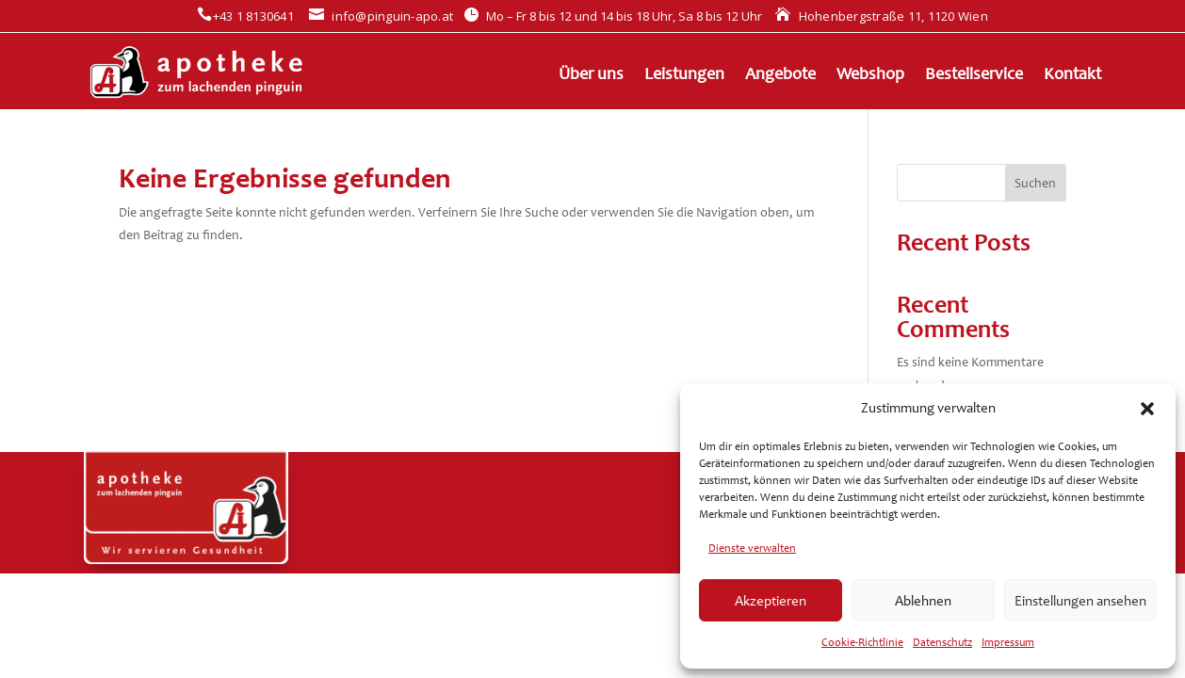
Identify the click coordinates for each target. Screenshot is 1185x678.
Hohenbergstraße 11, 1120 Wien (881, 16)
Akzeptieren (770, 600)
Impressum (1008, 642)
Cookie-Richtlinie (862, 642)
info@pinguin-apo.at (381, 16)
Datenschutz (942, 642)
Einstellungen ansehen (1080, 600)
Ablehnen (923, 600)
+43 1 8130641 (245, 16)
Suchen (1035, 183)
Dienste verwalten (752, 548)
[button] (1147, 408)
